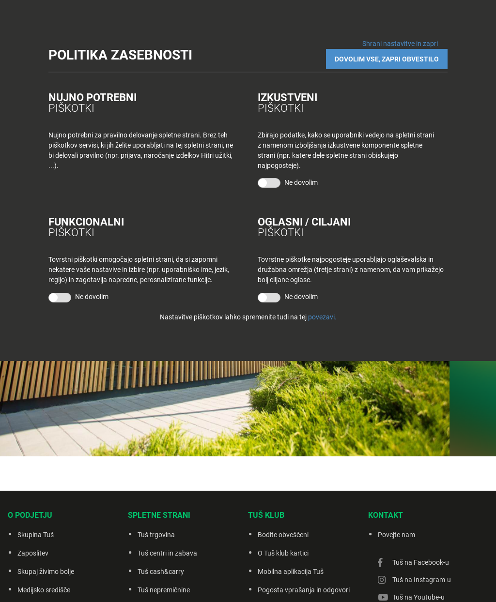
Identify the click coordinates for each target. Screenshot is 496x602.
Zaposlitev (32, 553)
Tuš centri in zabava (167, 553)
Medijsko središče (43, 590)
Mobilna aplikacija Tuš (291, 571)
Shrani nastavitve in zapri (400, 43)
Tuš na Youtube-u (418, 597)
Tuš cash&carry (161, 571)
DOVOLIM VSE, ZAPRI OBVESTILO (387, 59)
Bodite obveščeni (283, 535)
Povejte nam (396, 535)
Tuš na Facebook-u (420, 562)
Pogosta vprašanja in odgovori (304, 590)
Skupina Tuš (35, 535)
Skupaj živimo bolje (45, 571)
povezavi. (322, 317)
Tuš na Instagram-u (421, 580)
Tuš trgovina (156, 535)
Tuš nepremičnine (164, 590)
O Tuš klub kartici (283, 553)
